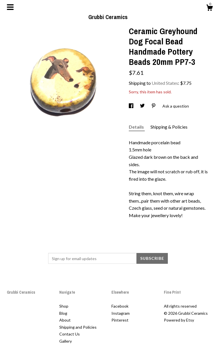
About (65, 320)
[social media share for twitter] (143, 106)
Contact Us (69, 334)
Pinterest (120, 320)
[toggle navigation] (10, 7)
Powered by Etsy (179, 320)
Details (137, 126)
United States (165, 83)
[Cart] (209, 8)
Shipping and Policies (78, 327)
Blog (63, 313)
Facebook (120, 306)
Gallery (65, 341)
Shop (63, 306)
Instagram (120, 313)
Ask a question (175, 106)
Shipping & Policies (169, 126)
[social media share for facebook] (131, 106)
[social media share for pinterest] (154, 106)
